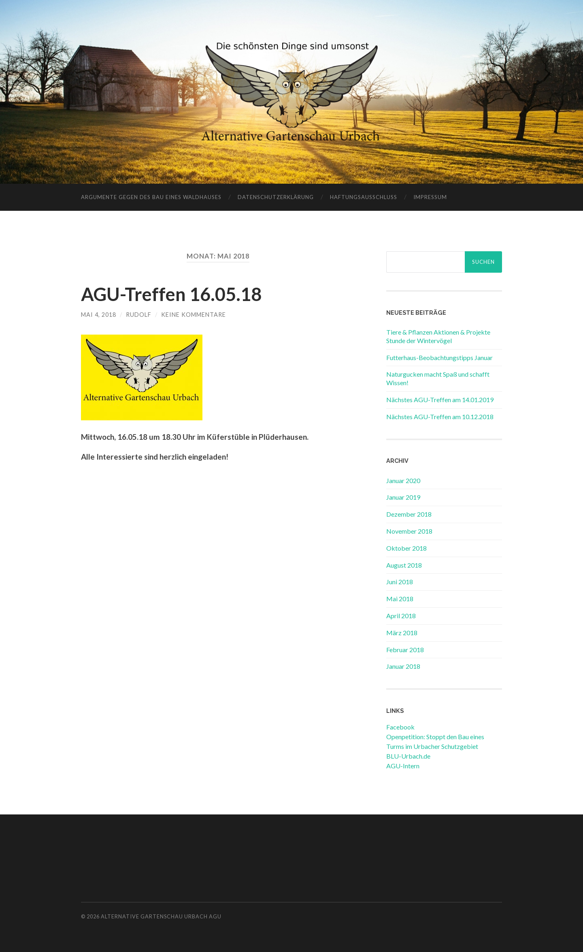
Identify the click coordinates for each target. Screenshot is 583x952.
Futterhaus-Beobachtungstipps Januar (439, 357)
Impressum (430, 197)
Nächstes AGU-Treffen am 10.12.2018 (440, 416)
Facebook (400, 727)
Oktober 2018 (406, 548)
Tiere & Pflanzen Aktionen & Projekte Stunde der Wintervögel (438, 336)
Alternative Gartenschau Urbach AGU (161, 916)
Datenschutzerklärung (276, 197)
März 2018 (401, 632)
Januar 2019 (403, 497)
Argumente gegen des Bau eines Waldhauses (151, 197)
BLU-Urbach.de (408, 756)
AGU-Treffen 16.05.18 (171, 294)
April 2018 (401, 615)
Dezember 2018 (409, 514)
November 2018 (409, 531)
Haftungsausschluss (363, 197)
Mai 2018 (399, 598)
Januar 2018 (403, 666)
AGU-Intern (402, 766)
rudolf (138, 314)
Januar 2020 (403, 480)
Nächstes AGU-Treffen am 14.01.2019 (440, 399)
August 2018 (404, 565)
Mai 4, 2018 (98, 314)
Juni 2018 (399, 581)
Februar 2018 (405, 649)
